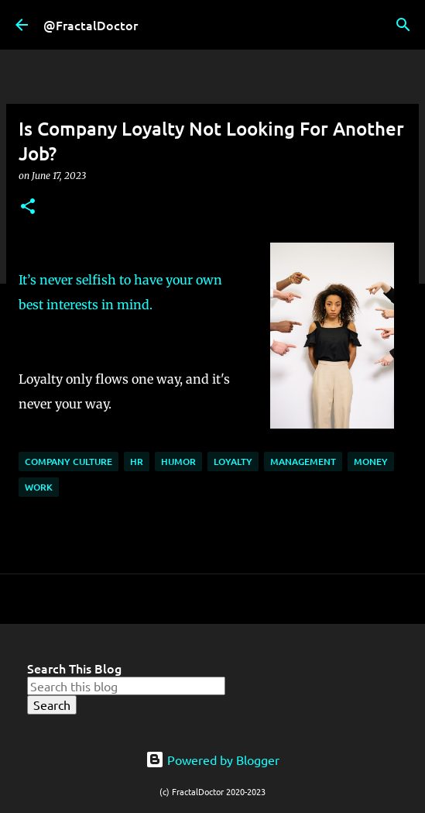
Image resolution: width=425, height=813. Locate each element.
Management (303, 461)
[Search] (403, 24)
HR (136, 461)
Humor (178, 461)
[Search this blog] (126, 686)
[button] (28, 207)
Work (39, 487)
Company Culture (68, 461)
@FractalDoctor (90, 24)
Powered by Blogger (212, 759)
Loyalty (233, 461)
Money (371, 461)
